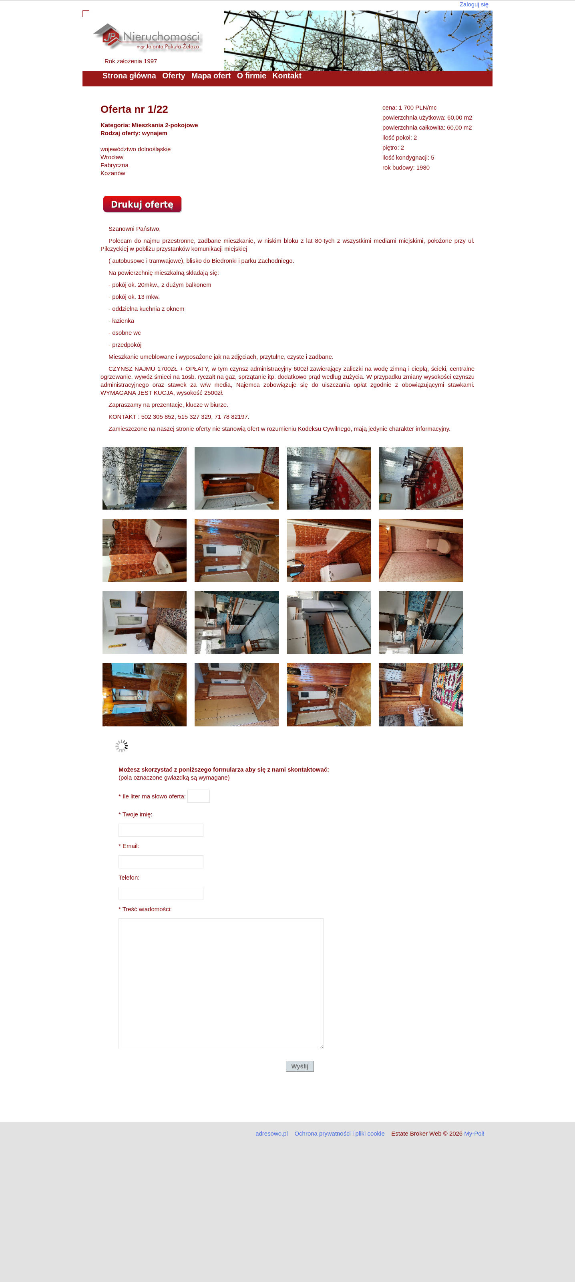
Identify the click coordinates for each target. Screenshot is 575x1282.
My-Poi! (474, 1133)
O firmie (251, 75)
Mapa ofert (211, 75)
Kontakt (287, 75)
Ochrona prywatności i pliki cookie (339, 1133)
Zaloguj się (474, 4)
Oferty (173, 75)
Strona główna (129, 75)
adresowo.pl (271, 1133)
